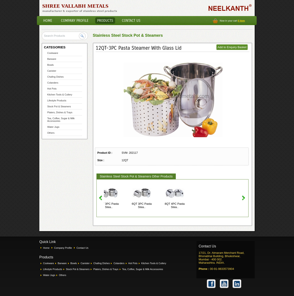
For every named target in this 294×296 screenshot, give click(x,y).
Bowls (50, 65)
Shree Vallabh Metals (80, 8)
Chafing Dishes (55, 76)
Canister (51, 70)
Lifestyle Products (56, 100)
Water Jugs (53, 127)
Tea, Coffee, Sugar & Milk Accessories (142, 269)
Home (47, 20)
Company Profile (75, 20)
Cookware (52, 53)
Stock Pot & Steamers (59, 106)
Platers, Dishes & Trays (59, 112)
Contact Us (131, 20)
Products (105, 20)
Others (50, 133)
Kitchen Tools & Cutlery (59, 94)
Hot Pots (51, 88)
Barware (51, 59)
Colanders (52, 82)
